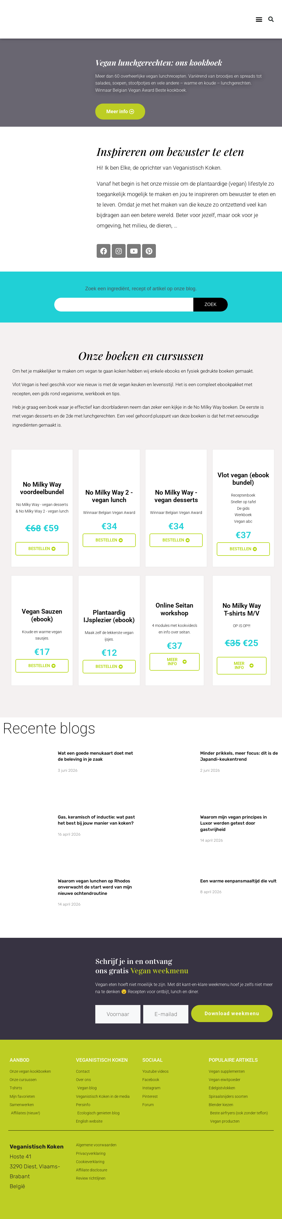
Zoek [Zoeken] (211, 304)
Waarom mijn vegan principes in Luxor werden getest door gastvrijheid (233, 823)
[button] (259, 19)
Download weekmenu (232, 1013)
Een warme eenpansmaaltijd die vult (238, 881)
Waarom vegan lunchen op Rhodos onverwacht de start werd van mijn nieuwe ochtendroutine (95, 887)
